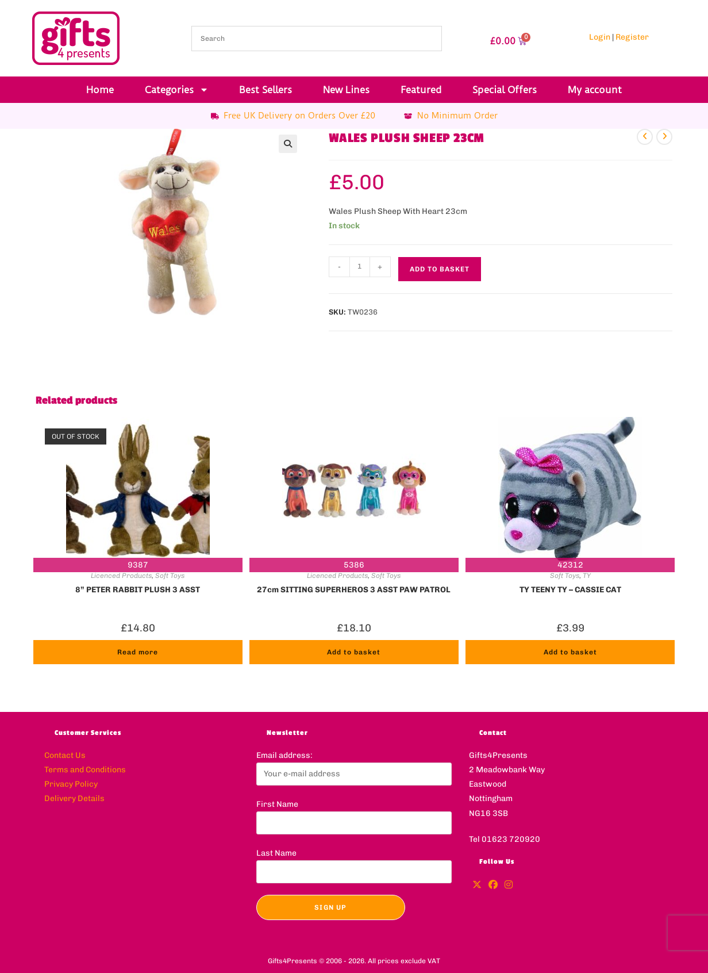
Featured (421, 89)
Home (100, 89)
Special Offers (504, 89)
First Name (277, 804)
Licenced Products (121, 576)
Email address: (284, 755)
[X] (477, 885)
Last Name (276, 853)
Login (599, 37)
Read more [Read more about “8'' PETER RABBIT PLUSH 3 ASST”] (137, 652)
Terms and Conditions (85, 770)
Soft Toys (169, 576)
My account (595, 89)
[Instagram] (509, 885)
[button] (288, 144)
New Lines (346, 89)
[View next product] (664, 137)
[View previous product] (645, 137)
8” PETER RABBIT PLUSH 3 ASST (137, 590)
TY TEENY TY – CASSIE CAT (570, 590)
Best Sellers (265, 89)
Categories (177, 89)
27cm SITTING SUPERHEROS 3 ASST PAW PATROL (354, 590)
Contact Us (65, 755)
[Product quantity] (359, 266)
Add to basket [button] (353, 652)
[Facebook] (493, 885)
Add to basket (440, 269)
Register (632, 37)
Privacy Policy (71, 784)
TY (587, 576)
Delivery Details (74, 798)
